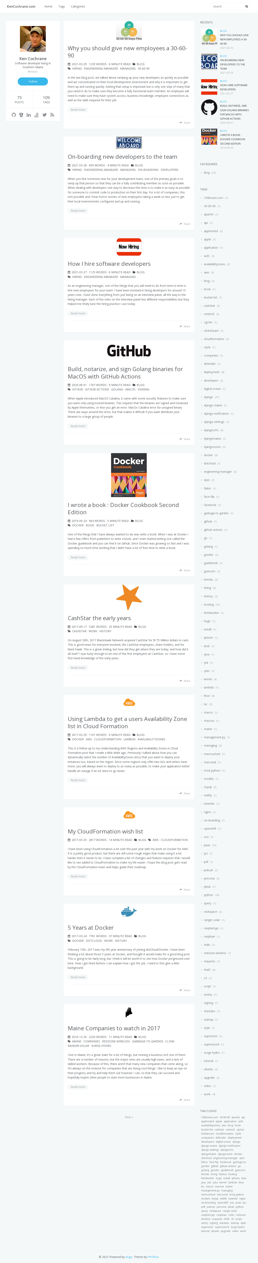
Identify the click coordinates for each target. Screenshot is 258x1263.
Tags (61, 6)
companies (91, 1041)
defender (209, 364)
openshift (210, 828)
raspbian (209, 936)
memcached (212, 754)
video (207, 1086)
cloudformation (214, 339)
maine (76, 1041)
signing (143, 389)
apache (208, 214)
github (77, 389)
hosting (208, 604)
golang (117, 389)
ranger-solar (78, 1046)
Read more (78, 110)
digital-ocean (212, 389)
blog (141, 64)
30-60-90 (144, 68)
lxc (205, 704)
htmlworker (211, 613)
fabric (207, 488)
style (207, 1028)
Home (48, 6)
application (211, 247)
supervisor (210, 1036)
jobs (206, 671)
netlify (208, 795)
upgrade (209, 1077)
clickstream (211, 331)
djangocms (211, 430)
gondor (208, 555)
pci (205, 853)
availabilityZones (151, 739)
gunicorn (209, 571)
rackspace (210, 912)
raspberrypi (211, 928)
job (206, 662)
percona (209, 878)
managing (128, 68)
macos (130, 389)
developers (169, 170)
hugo (207, 621)
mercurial (210, 762)
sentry (208, 994)
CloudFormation (107, 739)
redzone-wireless (116, 1041)
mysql (207, 787)
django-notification (216, 413)
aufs (206, 256)
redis (207, 945)
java (206, 654)
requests (209, 961)
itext (206, 646)
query (207, 903)
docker (78, 525)
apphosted (211, 231)
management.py (214, 737)
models (208, 779)
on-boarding (148, 170)
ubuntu (208, 1069)
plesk (207, 887)
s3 (205, 978)
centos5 (209, 314)
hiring (77, 68)
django (208, 397)
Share (185, 122)
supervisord (211, 1044)
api (206, 223)
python (208, 895)
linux (207, 696)
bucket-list (105, 525)
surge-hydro (101, 1046)
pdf (206, 862)
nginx (207, 812)
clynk (169, 1041)
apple (207, 239)
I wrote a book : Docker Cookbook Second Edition (232, 139)
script (207, 986)
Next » (129, 1117)
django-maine (213, 405)
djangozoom (212, 447)
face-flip (209, 497)
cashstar (79, 631)
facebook (210, 505)
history (105, 631)
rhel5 (207, 970)
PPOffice (153, 1257)
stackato (209, 1011)
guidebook (210, 563)
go (205, 538)
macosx (209, 721)
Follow (33, 81)
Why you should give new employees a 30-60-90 (234, 39)
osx (206, 837)
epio (206, 480)
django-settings (214, 422)
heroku (208, 579)
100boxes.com (213, 198)
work (93, 631)
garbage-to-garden (147, 1041)
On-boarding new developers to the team (232, 64)
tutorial (208, 1061)
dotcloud (94, 941)
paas (207, 845)
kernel (208, 679)
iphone (208, 637)
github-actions (97, 389)
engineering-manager (101, 68)
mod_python (212, 770)
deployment (211, 372)
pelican (208, 870)
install (207, 629)
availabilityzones (214, 264)
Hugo (129, 1257)
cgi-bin (208, 322)
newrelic (209, 803)
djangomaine (212, 438)
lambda (129, 739)
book (90, 525)
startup (208, 1019)
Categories (78, 6)
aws (89, 739)
